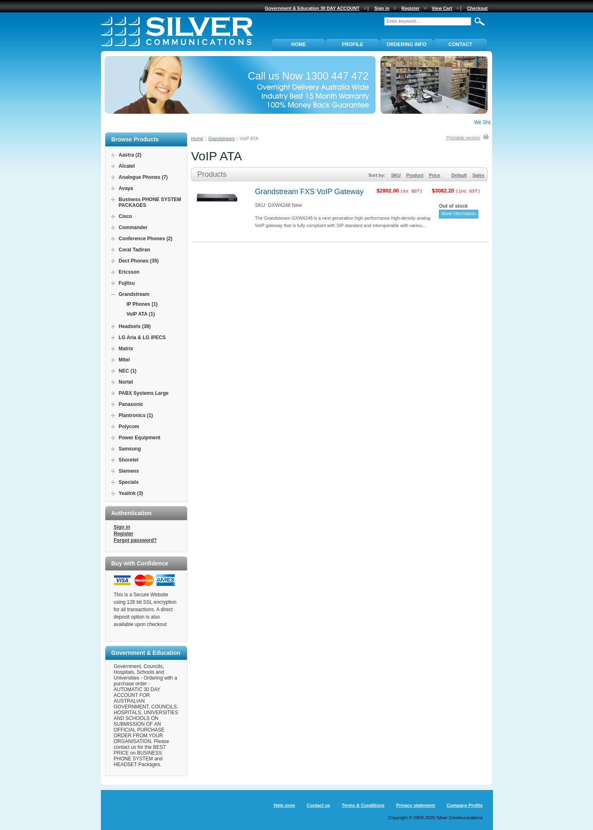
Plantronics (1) (136, 415)
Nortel (126, 382)
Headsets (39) (135, 326)
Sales (478, 175)
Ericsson (129, 272)
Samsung (130, 449)
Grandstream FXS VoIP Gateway (309, 192)
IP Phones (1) (142, 304)
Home (197, 138)
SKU (396, 175)
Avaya (126, 188)
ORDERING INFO (407, 44)
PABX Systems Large (143, 393)
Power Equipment (139, 438)
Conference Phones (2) (146, 238)
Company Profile (465, 805)
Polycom (129, 426)
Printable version (463, 137)
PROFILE (352, 44)
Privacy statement (415, 805)
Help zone (284, 805)
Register (123, 534)
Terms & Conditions (363, 805)
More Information (458, 213)
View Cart (442, 8)
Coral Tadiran (134, 250)
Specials (129, 482)
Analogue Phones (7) (143, 177)
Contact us (318, 805)
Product (415, 175)
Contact (460, 44)
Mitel (124, 360)
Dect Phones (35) (139, 261)
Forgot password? (135, 540)
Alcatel (127, 166)
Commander (133, 227)
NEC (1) (127, 371)
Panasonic (131, 404)
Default (459, 175)
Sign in (122, 527)
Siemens (129, 471)
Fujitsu (127, 283)
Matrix (126, 349)
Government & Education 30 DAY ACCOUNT (312, 8)
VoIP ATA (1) (140, 314)
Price (434, 175)
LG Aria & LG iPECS (142, 337)
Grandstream (221, 138)
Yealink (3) (131, 493)
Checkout (477, 8)
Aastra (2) (130, 155)
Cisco (125, 216)
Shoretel (128, 460)
